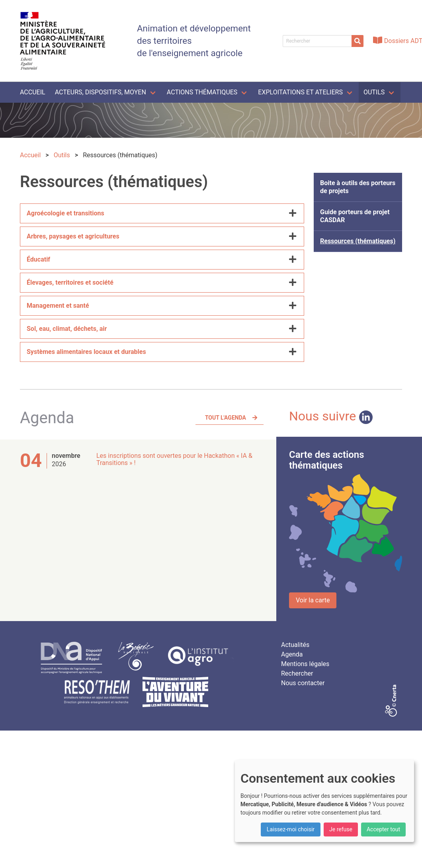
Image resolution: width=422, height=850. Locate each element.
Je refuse (340, 829)
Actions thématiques (202, 92)
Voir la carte (313, 600)
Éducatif (38, 259)
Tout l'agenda (225, 417)
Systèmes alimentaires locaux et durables (86, 352)
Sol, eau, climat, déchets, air (67, 328)
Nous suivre (331, 416)
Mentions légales (305, 664)
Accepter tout (383, 829)
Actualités (295, 645)
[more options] (292, 213)
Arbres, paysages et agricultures (73, 236)
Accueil (32, 92)
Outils (374, 92)
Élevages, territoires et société (70, 282)
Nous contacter (302, 683)
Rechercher (297, 673)
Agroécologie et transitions (65, 213)
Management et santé (58, 305)
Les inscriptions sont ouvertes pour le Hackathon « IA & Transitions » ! (174, 459)
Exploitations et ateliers (300, 92)
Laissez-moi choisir (291, 829)
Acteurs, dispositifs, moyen (100, 92)
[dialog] (324, 801)
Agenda (292, 654)
